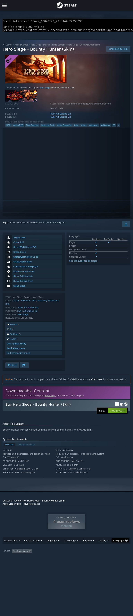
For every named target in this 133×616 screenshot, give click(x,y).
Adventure (93, 127)
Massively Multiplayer (48, 302)
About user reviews (12, 506)
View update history (16, 345)
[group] (66, 560)
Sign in (6, 224)
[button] (117, 413)
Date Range (70, 547)
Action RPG (18, 127)
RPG (8, 127)
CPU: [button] (29, 563)
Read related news (16, 350)
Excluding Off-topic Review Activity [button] (55, 558)
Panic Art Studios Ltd (60, 116)
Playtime (87, 547)
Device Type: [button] (57, 563)
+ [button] (118, 127)
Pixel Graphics (32, 127)
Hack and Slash (47, 127)
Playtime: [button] (82, 558)
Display (102, 547)
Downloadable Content (54, 46)
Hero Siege (35, 46)
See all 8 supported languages (83, 263)
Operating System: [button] (12, 563)
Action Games (21, 46)
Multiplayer (105, 127)
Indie (76, 127)
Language (51, 547)
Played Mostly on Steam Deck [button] (107, 558)
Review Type (10, 547)
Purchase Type (31, 547)
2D (114, 127)
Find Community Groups (18, 355)
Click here (97, 381)
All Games (7, 46)
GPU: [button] (41, 563)
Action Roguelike (64, 127)
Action (84, 127)
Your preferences (32, 506)
